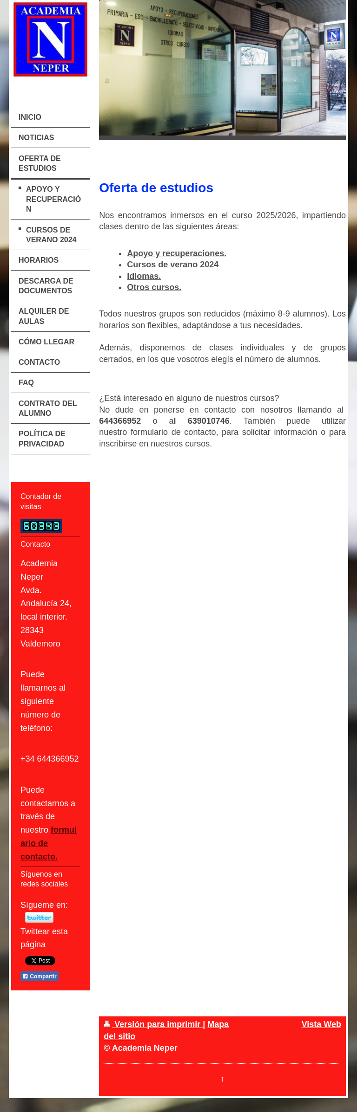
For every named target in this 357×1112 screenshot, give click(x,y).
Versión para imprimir (153, 1024)
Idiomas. (144, 276)
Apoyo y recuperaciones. (176, 253)
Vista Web (321, 1024)
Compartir (39, 976)
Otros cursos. (154, 287)
